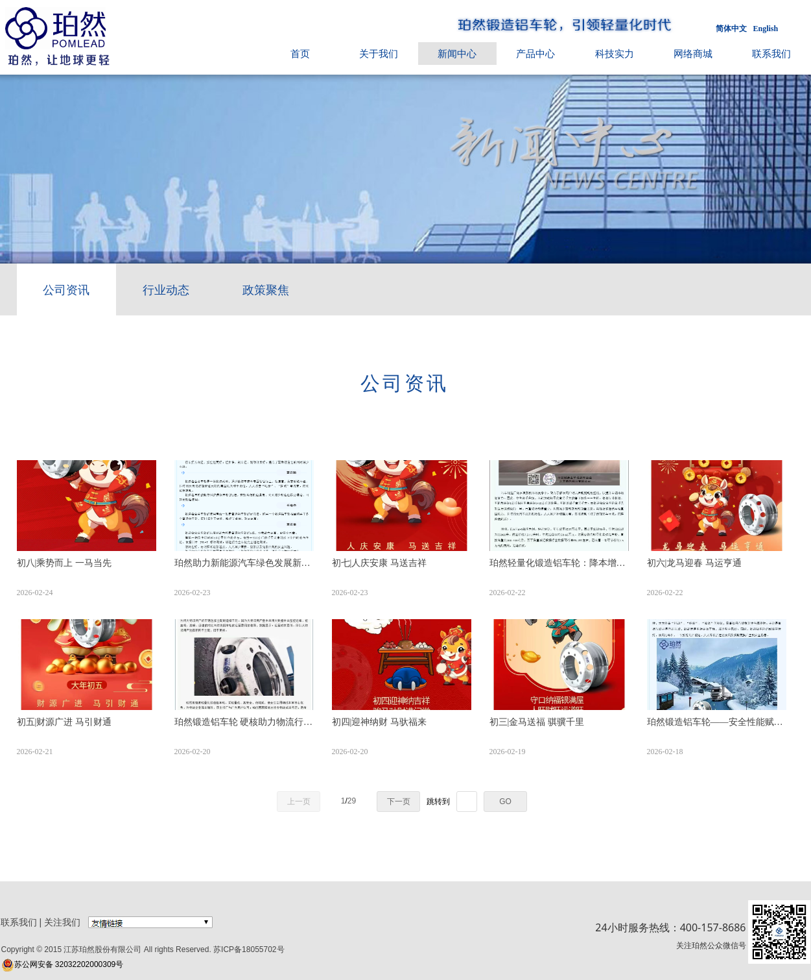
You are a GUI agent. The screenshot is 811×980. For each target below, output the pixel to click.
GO (505, 801)
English (766, 28)
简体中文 (731, 28)
